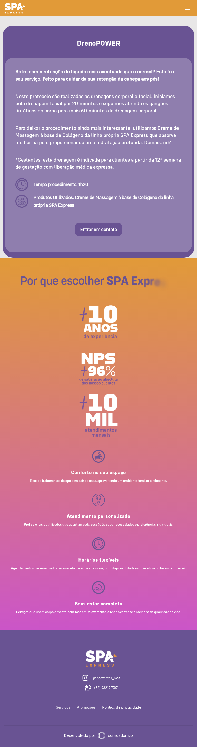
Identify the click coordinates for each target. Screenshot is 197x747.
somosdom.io (120, 735)
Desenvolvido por (79, 735)
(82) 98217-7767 (106, 687)
